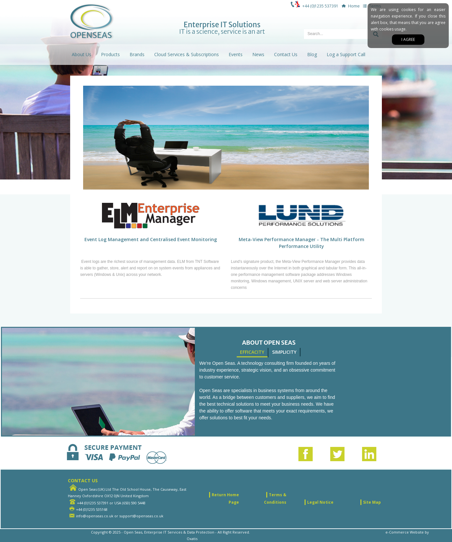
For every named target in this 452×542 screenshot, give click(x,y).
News (258, 54)
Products (110, 54)
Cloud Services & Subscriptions (186, 54)
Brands (137, 54)
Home (349, 6)
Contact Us (285, 54)
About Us (81, 54)
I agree (408, 39)
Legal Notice (320, 502)
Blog (312, 54)
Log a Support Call (346, 54)
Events (236, 54)
